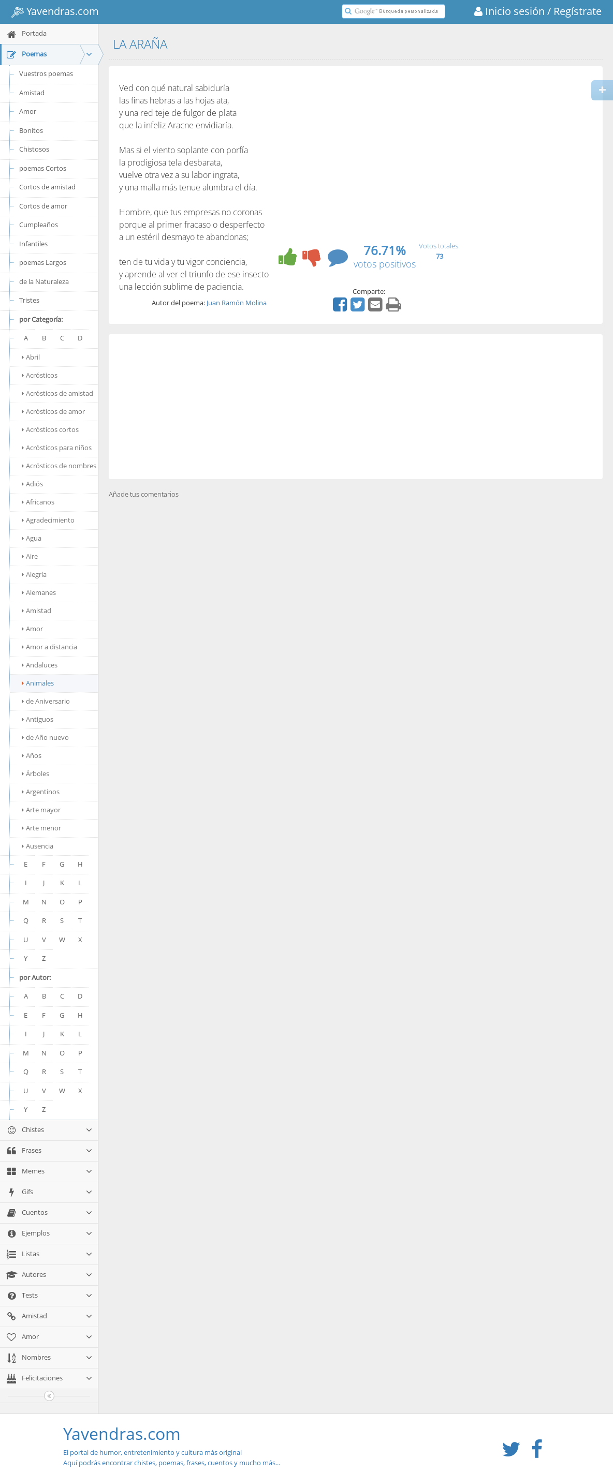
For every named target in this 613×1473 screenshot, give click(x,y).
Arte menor (41, 827)
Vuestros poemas (46, 73)
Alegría (34, 574)
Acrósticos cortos (50, 429)
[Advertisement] (356, 406)
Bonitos (31, 130)
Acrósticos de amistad (57, 393)
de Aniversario (46, 701)
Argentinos (41, 791)
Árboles (35, 773)
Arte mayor (41, 809)
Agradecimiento (48, 520)
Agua (31, 538)
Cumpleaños (38, 224)
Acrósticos (39, 375)
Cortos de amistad (47, 186)
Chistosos (34, 149)
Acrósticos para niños (57, 447)
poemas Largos (42, 262)
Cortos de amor (43, 206)
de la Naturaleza (44, 281)
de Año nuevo (45, 737)
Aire (30, 556)
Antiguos (37, 719)
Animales (38, 683)
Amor (27, 111)
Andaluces (39, 664)
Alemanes (39, 592)
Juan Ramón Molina (237, 302)
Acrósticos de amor (53, 411)
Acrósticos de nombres (59, 465)
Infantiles (33, 243)
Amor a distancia (49, 646)
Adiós (32, 483)
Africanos (38, 502)
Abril (31, 357)
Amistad (32, 92)
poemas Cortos (42, 168)
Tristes (29, 300)
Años (31, 755)
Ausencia (37, 846)
